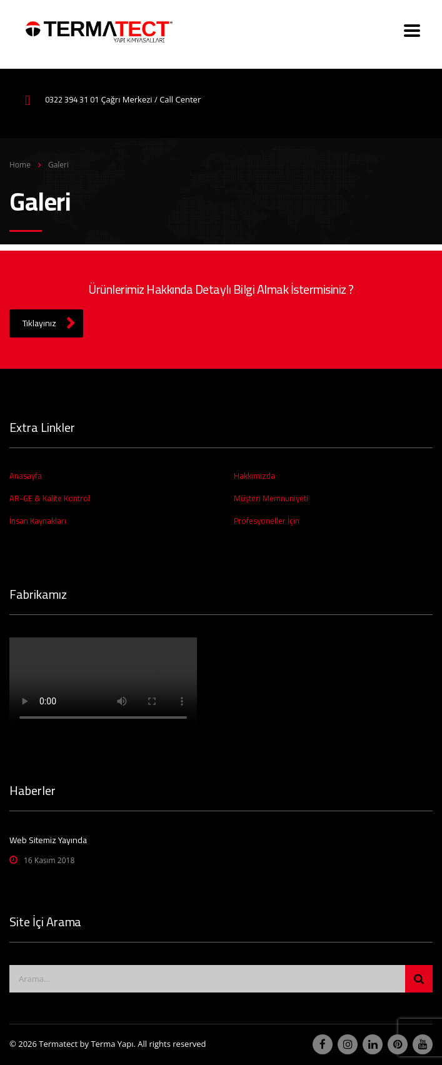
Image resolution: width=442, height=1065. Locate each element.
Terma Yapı (112, 1043)
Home (20, 164)
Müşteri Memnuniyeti (271, 498)
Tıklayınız (49, 323)
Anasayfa (25, 476)
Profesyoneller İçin (266, 521)
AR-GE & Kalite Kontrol (49, 498)
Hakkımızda (254, 476)
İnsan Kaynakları (37, 521)
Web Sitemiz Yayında (48, 840)
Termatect (58, 1043)
